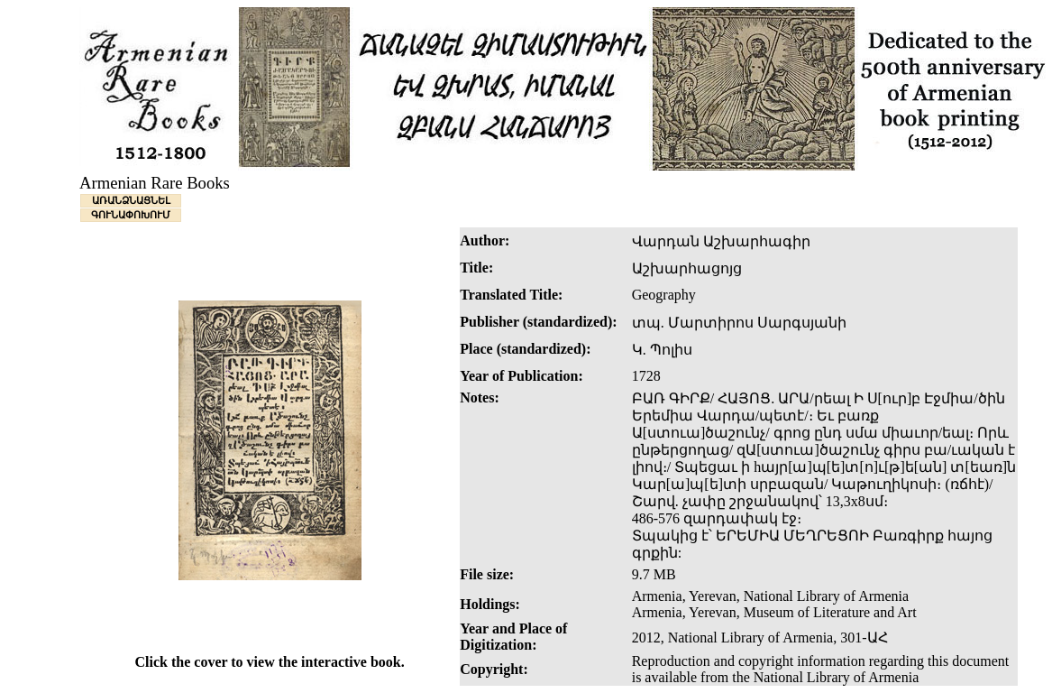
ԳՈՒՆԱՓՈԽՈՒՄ (130, 214)
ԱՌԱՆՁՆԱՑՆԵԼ (131, 200)
